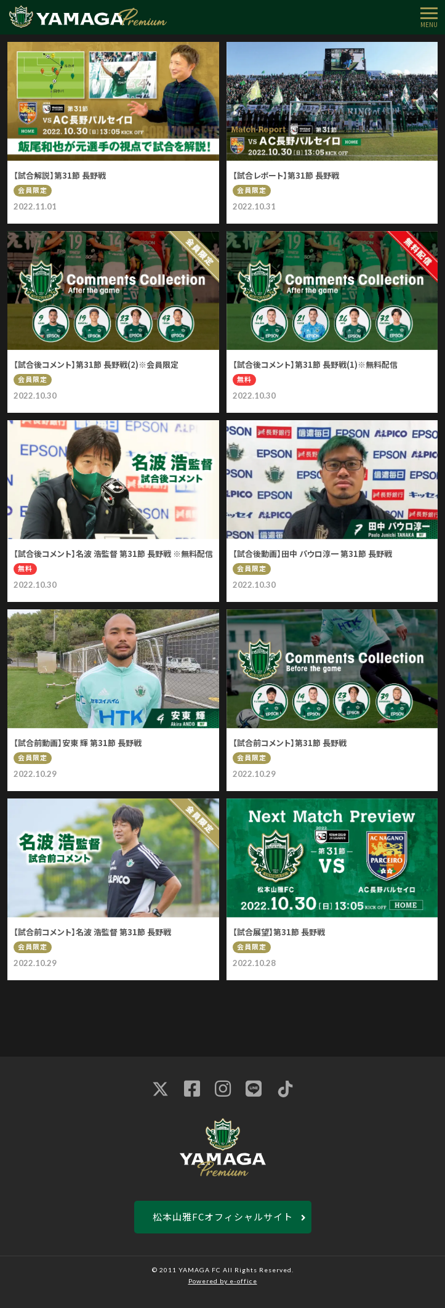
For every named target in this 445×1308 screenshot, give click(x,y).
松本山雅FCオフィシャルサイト (223, 1216)
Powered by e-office (222, 1281)
